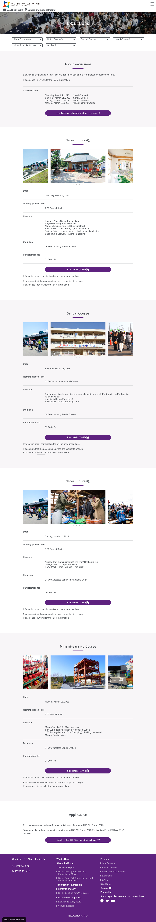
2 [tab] (76, 184)
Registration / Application (70, 897)
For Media (105, 892)
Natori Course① (55, 39)
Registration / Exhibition (69, 885)
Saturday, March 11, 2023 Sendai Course (66, 98)
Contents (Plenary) (67, 889)
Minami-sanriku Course (25, 45)
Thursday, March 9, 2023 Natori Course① (66, 95)
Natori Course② (122, 39)
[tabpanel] (78, 166)
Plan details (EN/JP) (76, 269)
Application (52, 45)
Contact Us (106, 888)
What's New (62, 859)
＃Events (41, 80)
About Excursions (22, 39)
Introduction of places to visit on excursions (76, 113)
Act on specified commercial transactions (122, 896)
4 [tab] (82, 184)
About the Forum (65, 863)
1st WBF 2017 (19, 866)
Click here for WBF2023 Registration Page (76, 840)
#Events (41, 285)
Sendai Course (88, 39)
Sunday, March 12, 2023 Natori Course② (67, 100)
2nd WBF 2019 (19, 871)
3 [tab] (79, 184)
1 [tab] (74, 184)
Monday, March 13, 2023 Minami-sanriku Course (70, 103)
